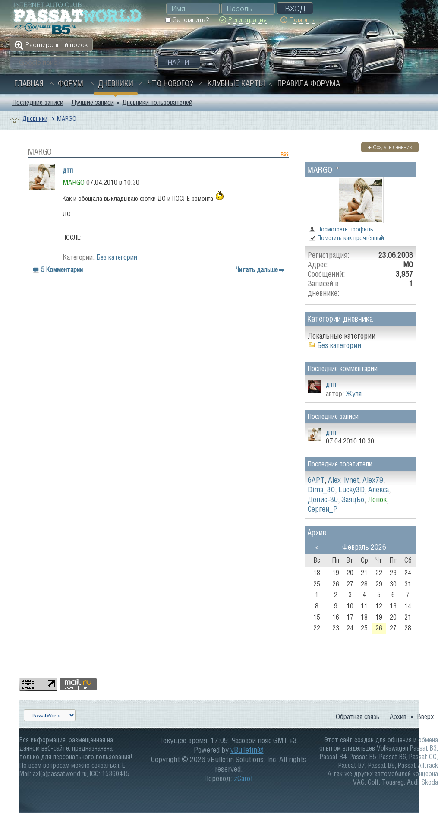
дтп (68, 170)
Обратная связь (357, 716)
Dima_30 (321, 489)
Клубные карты (236, 83)
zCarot (243, 778)
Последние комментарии (342, 368)
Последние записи (37, 102)
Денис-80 (323, 499)
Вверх (425, 716)
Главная (29, 83)
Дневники (115, 83)
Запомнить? (187, 19)
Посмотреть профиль (341, 229)
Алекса (378, 489)
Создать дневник (390, 147)
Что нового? (170, 83)
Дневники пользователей (157, 102)
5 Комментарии (62, 269)
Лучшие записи (93, 102)
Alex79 (372, 479)
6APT (316, 479)
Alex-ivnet (343, 479)
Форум (70, 83)
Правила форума (308, 83)
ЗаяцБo (352, 499)
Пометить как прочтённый (346, 237)
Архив (398, 716)
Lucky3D (351, 489)
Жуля (354, 393)
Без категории (116, 257)
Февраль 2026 (364, 546)
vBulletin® (247, 749)
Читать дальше (257, 269)
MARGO (319, 169)
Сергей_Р (322, 508)
